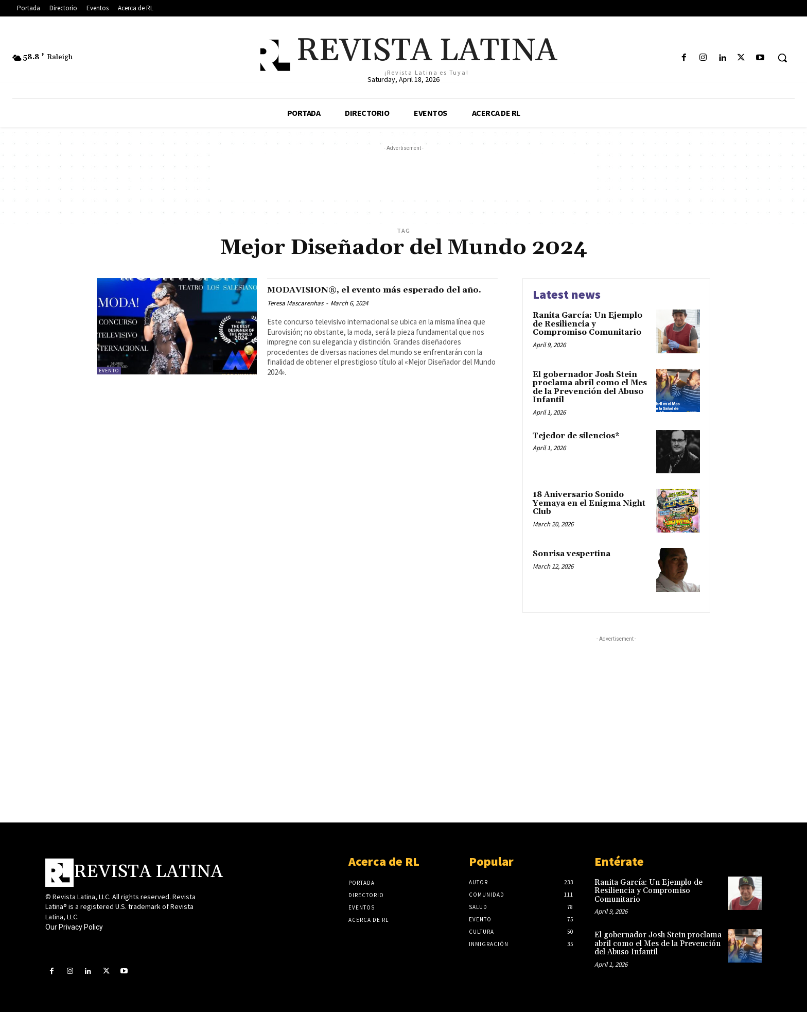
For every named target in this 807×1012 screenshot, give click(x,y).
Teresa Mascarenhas (295, 315)
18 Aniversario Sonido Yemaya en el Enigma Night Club (589, 503)
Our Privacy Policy (74, 927)
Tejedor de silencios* (576, 436)
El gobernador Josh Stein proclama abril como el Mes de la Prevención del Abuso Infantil (590, 387)
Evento (109, 370)
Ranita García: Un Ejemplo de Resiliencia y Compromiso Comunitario (587, 324)
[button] (782, 57)
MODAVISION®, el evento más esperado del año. (380, 295)
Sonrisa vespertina (571, 554)
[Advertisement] (403, 176)
